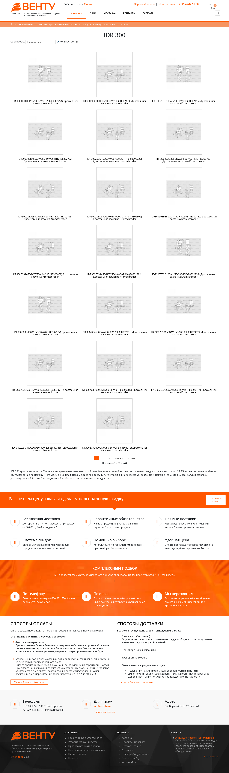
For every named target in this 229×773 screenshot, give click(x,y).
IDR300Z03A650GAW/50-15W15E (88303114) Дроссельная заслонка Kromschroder (184, 391)
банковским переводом (29, 642)
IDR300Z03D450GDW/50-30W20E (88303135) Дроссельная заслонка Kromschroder (45, 449)
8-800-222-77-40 (58, 598)
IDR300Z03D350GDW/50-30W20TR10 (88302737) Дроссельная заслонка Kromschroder (183, 160)
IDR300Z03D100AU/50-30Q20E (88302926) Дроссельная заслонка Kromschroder (183, 275)
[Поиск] (217, 13)
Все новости (211, 756)
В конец (132, 458)
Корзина (127, 738)
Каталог (76, 13)
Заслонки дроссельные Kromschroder (58, 24)
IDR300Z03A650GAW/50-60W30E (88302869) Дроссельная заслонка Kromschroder (45, 275)
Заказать (148, 13)
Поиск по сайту (131, 758)
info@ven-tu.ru (166, 4)
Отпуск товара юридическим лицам (143, 665)
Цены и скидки (77, 754)
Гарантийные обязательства (85, 738)
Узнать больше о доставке (137, 682)
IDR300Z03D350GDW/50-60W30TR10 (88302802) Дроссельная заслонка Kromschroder (114, 218)
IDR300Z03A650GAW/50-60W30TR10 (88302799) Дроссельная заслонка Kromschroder (45, 218)
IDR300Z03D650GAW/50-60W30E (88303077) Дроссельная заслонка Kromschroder (45, 391)
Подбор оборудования (135, 754)
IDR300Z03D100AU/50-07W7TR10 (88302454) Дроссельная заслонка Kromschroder (45, 102)
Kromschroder (26, 24)
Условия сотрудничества (83, 742)
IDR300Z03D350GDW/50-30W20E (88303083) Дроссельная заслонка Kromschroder (114, 391)
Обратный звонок (144, 4)
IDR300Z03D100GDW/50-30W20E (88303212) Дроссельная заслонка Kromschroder (114, 449)
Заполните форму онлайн (180, 598)
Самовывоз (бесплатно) (136, 636)
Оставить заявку (216, 500)
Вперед (119, 458)
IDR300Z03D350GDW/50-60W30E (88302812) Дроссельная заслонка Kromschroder (184, 218)
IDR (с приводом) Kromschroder (99, 24)
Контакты (129, 13)
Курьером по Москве (134, 657)
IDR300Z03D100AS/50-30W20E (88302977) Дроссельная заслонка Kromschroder (45, 333)
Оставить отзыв (131, 746)
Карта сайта (129, 762)
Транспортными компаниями (139, 650)
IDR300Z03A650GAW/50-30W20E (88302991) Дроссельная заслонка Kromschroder (114, 333)
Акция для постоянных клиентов (194, 737)
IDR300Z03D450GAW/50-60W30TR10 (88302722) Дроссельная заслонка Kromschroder (45, 160)
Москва (89, 4)
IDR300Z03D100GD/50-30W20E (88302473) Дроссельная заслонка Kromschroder (114, 102)
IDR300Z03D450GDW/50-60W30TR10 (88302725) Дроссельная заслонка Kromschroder (114, 160)
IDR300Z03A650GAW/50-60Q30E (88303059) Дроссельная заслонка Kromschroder (183, 333)
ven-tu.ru (18, 756)
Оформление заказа (133, 742)
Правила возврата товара (84, 746)
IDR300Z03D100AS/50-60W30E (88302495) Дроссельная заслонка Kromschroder (183, 102)
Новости (73, 758)
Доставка (110, 13)
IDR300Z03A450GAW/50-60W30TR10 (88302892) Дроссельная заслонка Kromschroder (114, 275)
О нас (93, 13)
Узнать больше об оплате (29, 682)
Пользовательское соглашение (86, 750)
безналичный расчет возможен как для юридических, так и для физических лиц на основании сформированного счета (62, 660)
